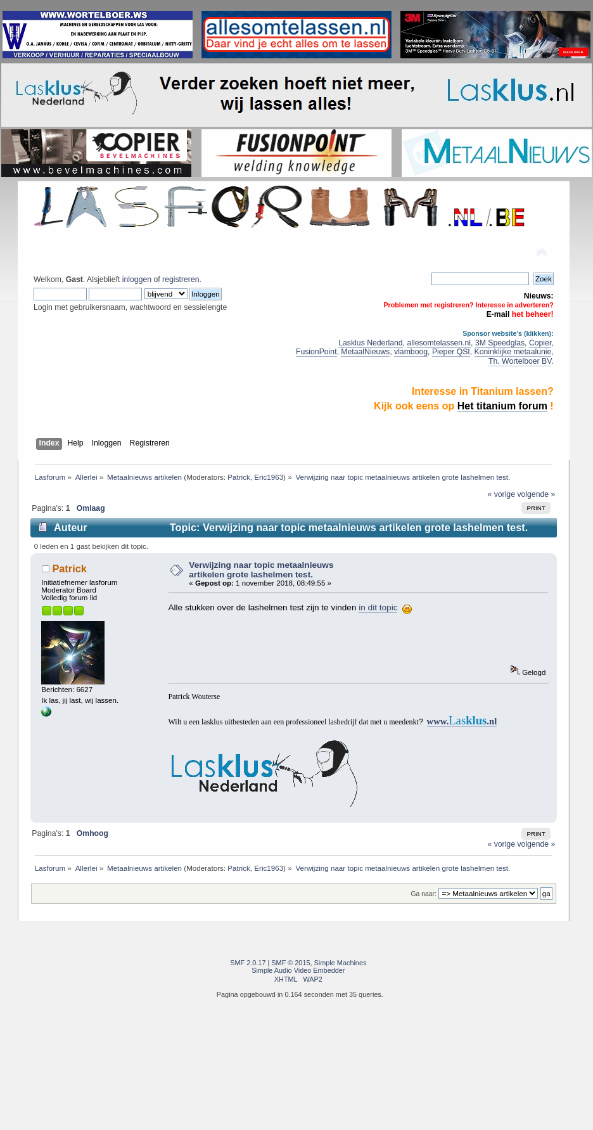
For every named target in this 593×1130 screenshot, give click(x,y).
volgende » (536, 494)
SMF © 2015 (290, 962)
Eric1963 (268, 477)
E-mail (498, 314)
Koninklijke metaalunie (513, 351)
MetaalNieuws (365, 351)
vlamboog (411, 351)
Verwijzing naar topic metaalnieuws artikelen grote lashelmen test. (261, 569)
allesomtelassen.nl (439, 342)
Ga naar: (424, 893)
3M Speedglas (500, 342)
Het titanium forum (502, 406)
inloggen (136, 279)
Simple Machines (340, 962)
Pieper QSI (451, 351)
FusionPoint (316, 351)
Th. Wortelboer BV (519, 361)
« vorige (501, 494)
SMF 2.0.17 (247, 962)
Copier (540, 342)
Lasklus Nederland (370, 342)
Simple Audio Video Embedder (298, 970)
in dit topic (378, 607)
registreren (180, 279)
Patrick (238, 477)
